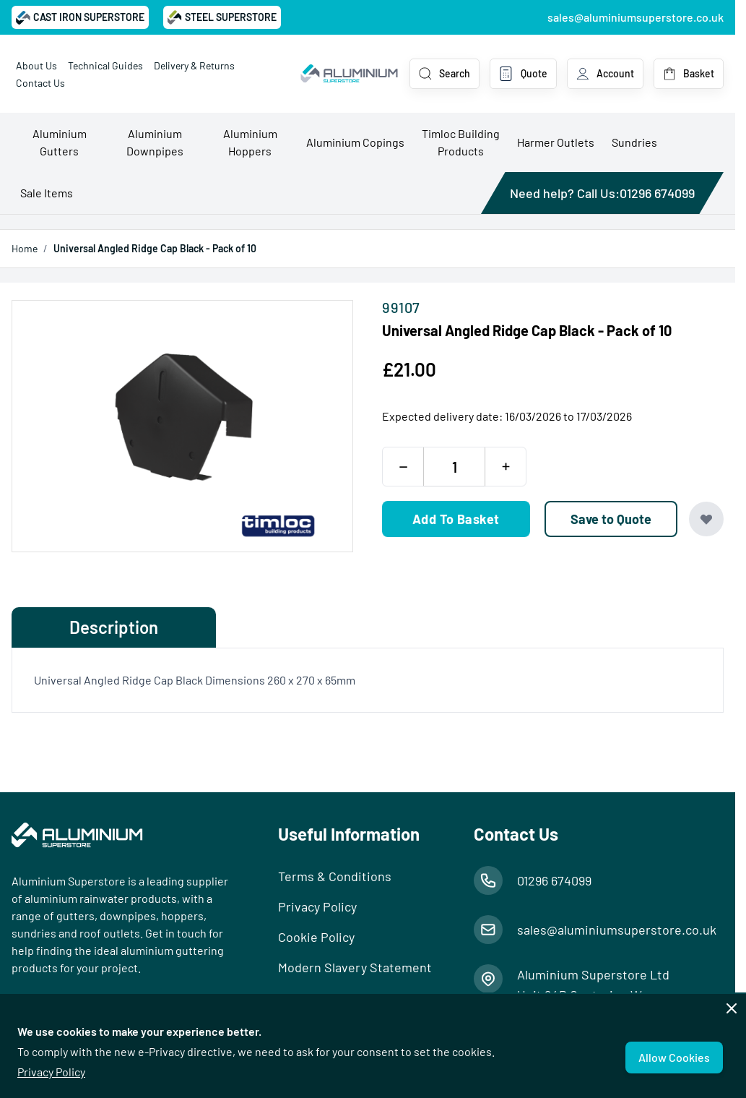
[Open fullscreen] (182, 426)
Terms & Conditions (334, 876)
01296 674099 (657, 193)
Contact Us (40, 83)
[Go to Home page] (349, 73)
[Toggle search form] (444, 74)
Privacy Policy (51, 1071)
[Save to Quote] (611, 519)
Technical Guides (105, 65)
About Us (36, 65)
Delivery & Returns (194, 65)
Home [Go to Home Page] (25, 248)
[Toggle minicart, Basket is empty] (689, 74)
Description (113, 627)
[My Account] (605, 74)
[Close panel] (731, 1008)
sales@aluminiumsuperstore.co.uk (635, 17)
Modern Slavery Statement (355, 967)
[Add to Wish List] (706, 519)
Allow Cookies (674, 1057)
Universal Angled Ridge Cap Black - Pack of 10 (154, 248)
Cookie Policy (316, 937)
